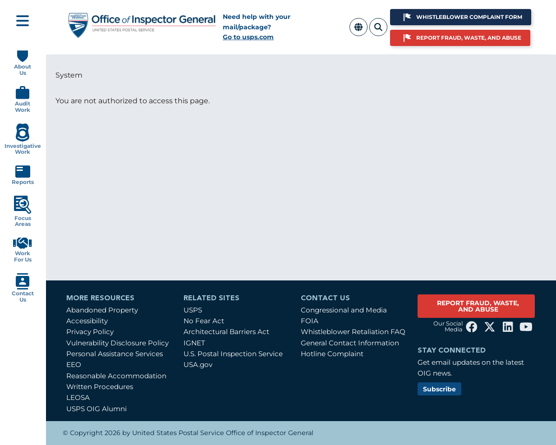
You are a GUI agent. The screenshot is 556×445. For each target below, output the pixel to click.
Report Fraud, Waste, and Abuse (468, 37)
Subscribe (439, 389)
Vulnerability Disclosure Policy (117, 343)
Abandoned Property (102, 310)
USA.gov (198, 364)
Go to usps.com (248, 37)
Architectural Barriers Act (226, 331)
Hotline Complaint (332, 353)
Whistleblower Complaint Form (469, 17)
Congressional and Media (344, 310)
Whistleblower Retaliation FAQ (353, 331)
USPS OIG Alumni (96, 408)
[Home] (142, 34)
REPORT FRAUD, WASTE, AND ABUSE (478, 306)
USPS (193, 310)
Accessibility (87, 321)
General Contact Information (350, 343)
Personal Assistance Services (114, 353)
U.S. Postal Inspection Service (233, 353)
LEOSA (78, 397)
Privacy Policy (90, 331)
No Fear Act (204, 321)
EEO (73, 364)
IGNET (194, 343)
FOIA (309, 321)
